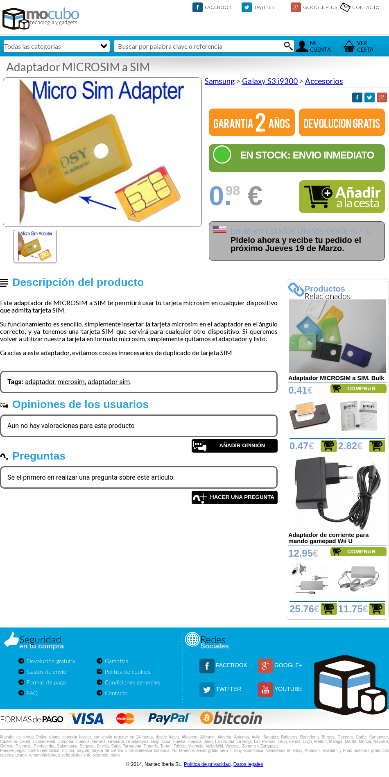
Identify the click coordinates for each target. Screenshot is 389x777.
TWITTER (264, 7)
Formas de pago (46, 682)
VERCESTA (365, 46)
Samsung (220, 81)
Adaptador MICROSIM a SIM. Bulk (336, 378)
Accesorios (324, 81)
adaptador (39, 382)
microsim (71, 382)
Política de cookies (127, 671)
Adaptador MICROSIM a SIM (78, 67)
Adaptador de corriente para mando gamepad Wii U (328, 538)
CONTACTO (366, 7)
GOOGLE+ (288, 665)
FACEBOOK (218, 7)
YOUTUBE (288, 689)
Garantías (116, 660)
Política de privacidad (207, 764)
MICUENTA (320, 46)
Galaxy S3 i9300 (270, 81)
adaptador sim (109, 382)
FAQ (32, 692)
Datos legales (248, 764)
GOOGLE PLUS (320, 7)
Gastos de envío (46, 671)
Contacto (116, 692)
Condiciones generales (132, 682)
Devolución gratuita (51, 660)
